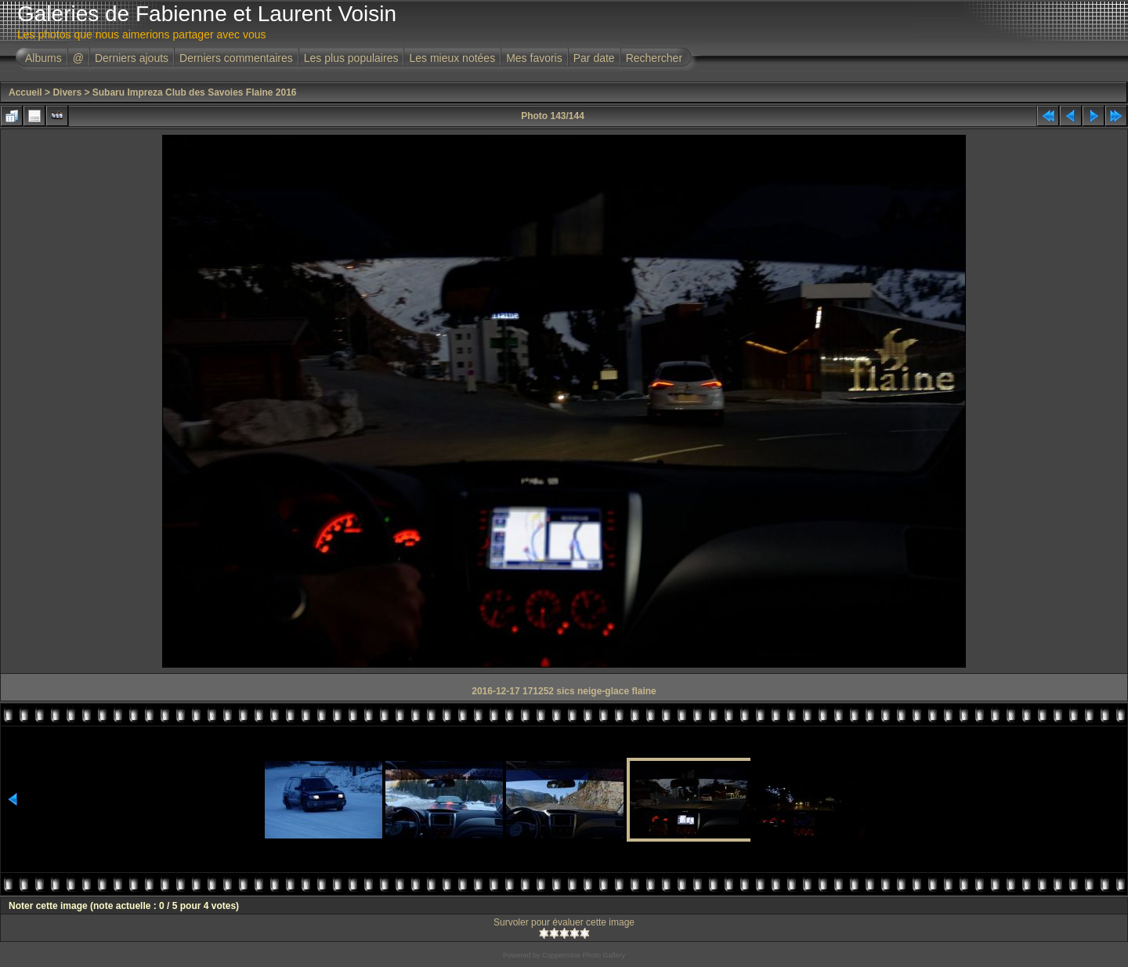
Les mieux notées (452, 58)
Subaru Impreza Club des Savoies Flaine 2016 (194, 92)
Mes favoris (534, 58)
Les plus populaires (351, 58)
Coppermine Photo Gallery (583, 955)
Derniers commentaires (236, 58)
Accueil (25, 92)
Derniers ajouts (131, 58)
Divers (66, 92)
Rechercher (654, 58)
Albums (43, 58)
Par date (594, 58)
